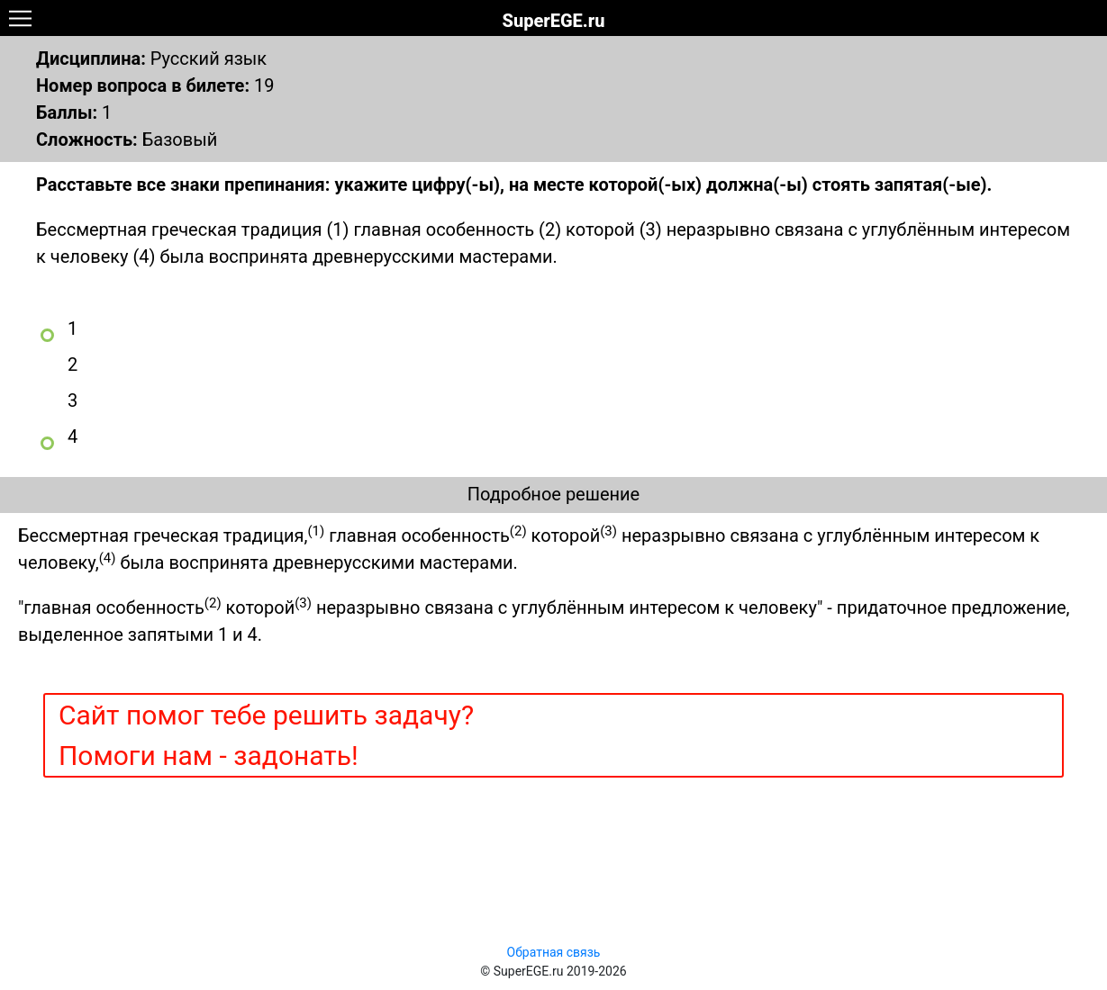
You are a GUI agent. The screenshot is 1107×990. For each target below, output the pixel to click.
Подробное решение (553, 494)
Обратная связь (554, 952)
